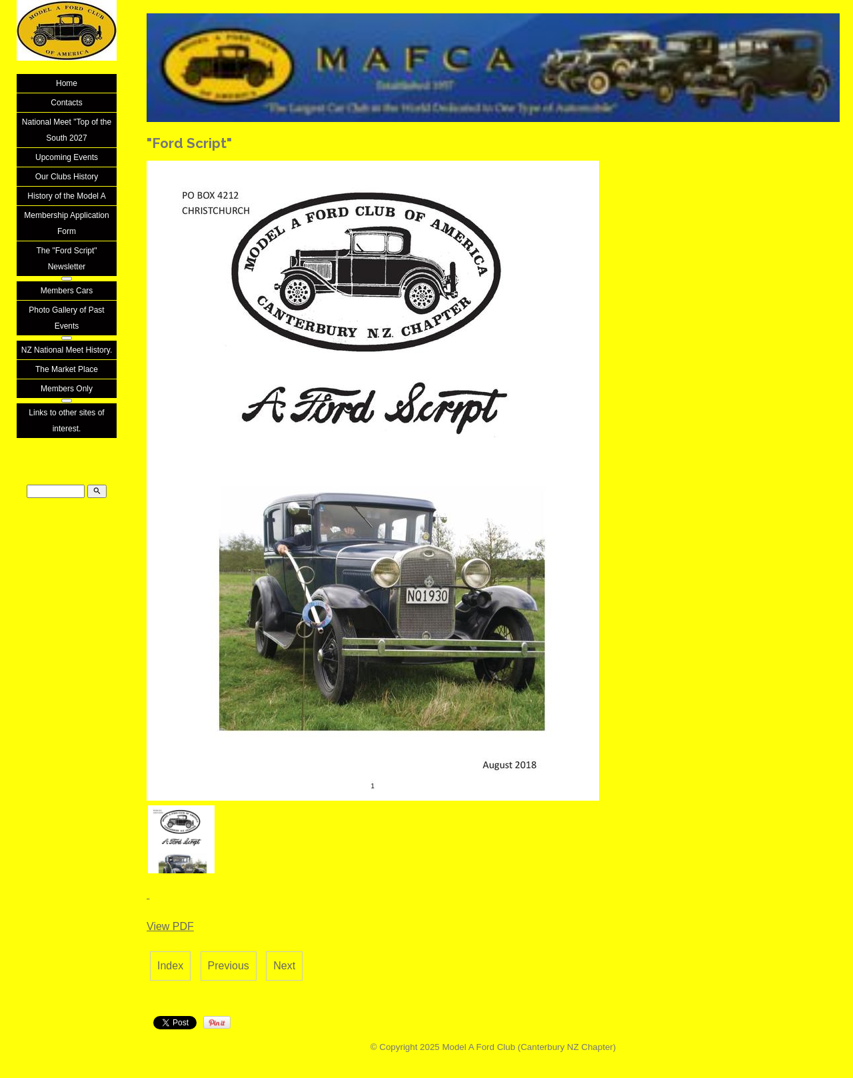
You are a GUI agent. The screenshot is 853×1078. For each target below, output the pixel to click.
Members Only (67, 388)
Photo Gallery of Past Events (66, 318)
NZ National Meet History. (66, 350)
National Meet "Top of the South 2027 (66, 130)
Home (66, 83)
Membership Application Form (66, 223)
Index (170, 965)
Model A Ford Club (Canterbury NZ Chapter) (529, 1047)
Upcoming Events (66, 157)
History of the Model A (66, 196)
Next (284, 965)
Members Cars (67, 290)
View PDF (170, 926)
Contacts (66, 102)
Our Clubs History (67, 176)
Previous (228, 965)
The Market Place (66, 369)
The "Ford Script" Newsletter (66, 258)
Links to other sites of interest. (66, 420)
